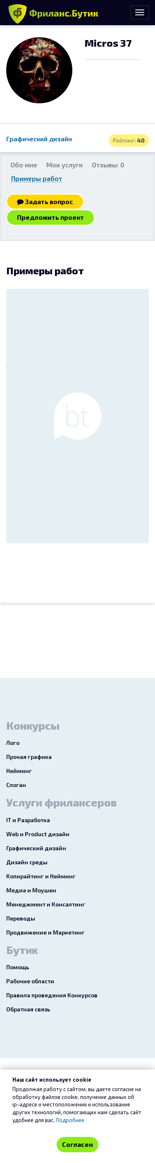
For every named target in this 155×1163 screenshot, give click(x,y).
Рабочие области (30, 981)
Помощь (17, 966)
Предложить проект (50, 217)
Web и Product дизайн (37, 833)
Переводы (20, 918)
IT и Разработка (28, 819)
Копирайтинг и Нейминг (41, 876)
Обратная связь (28, 1009)
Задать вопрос (45, 201)
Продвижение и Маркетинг (45, 932)
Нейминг (19, 770)
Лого (12, 742)
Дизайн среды (27, 862)
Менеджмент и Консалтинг (45, 904)
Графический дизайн (39, 139)
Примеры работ (36, 178)
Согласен (77, 1144)
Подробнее (70, 1120)
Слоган (16, 784)
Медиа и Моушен (31, 890)
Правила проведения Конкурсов (52, 995)
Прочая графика (29, 756)
